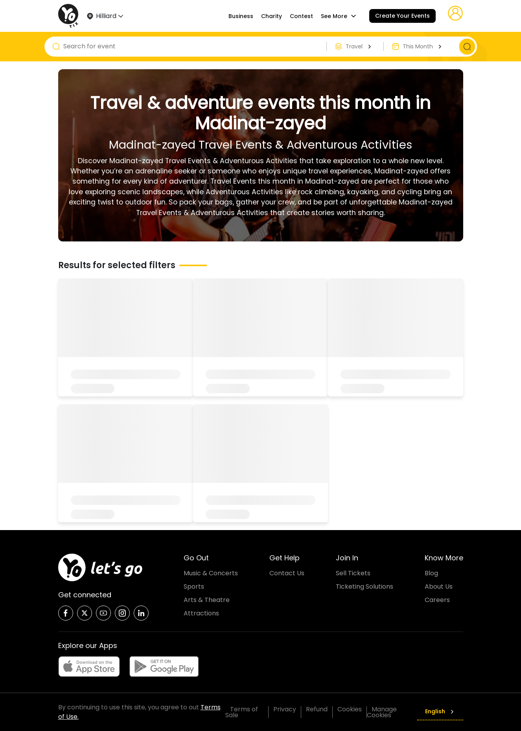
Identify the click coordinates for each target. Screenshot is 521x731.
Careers (437, 599)
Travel (359, 46)
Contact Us (286, 573)
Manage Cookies (382, 712)
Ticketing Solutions (364, 586)
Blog (431, 573)
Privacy (284, 709)
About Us (439, 586)
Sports (194, 586)
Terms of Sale (241, 712)
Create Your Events (402, 16)
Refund (317, 709)
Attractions (201, 613)
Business (240, 16)
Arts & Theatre (207, 599)
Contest (301, 16)
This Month (423, 46)
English (440, 711)
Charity (271, 16)
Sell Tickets (353, 573)
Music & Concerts (211, 573)
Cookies (349, 709)
